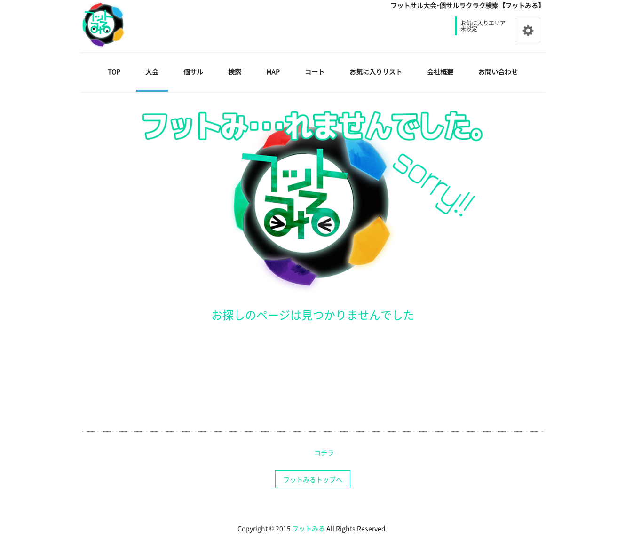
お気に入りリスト (375, 71)
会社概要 (440, 71)
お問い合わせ (498, 71)
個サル (193, 71)
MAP (273, 71)
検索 (234, 71)
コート (314, 71)
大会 (151, 71)
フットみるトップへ (312, 479)
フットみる (308, 528)
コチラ (324, 452)
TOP (114, 71)
